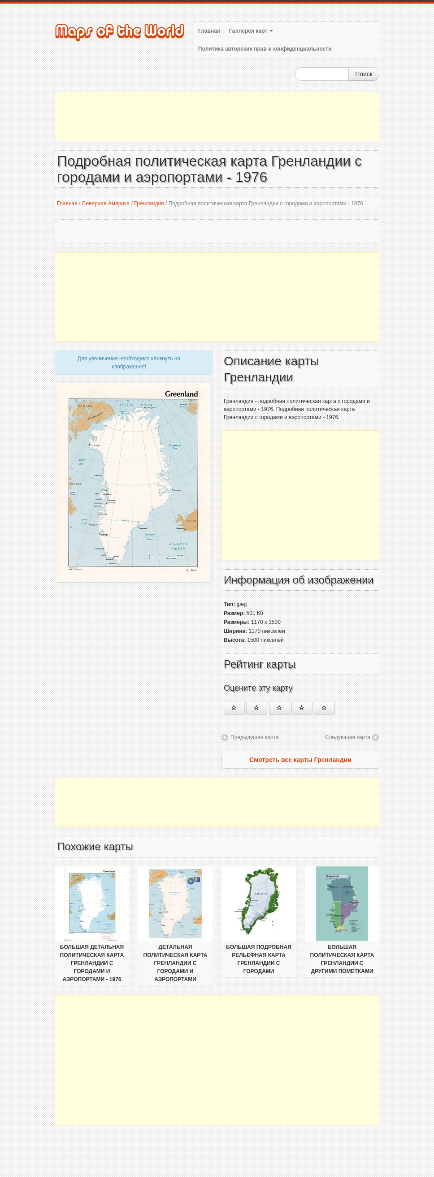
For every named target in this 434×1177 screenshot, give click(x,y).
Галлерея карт (251, 31)
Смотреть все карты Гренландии (300, 759)
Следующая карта (347, 737)
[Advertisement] (217, 116)
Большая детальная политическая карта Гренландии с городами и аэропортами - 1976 (92, 963)
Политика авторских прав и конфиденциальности (265, 49)
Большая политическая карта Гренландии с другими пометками (342, 959)
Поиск (364, 74)
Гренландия (149, 203)
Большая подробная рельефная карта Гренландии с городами (258, 959)
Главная (209, 31)
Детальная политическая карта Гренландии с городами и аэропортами (175, 963)
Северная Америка (106, 203)
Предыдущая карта (254, 737)
